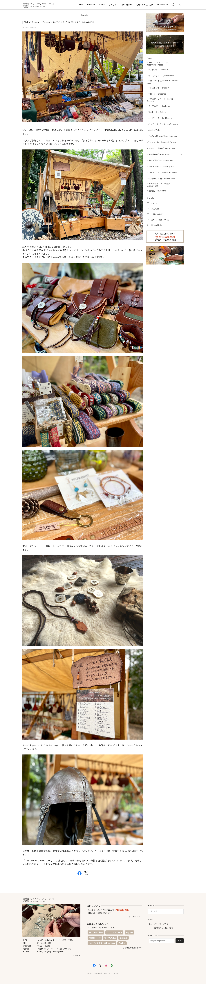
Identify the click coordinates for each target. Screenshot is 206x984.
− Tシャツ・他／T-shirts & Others (161, 142)
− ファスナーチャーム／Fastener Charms (161, 100)
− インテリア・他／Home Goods (161, 179)
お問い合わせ (126, 5)
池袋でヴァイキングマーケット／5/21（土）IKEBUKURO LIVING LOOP (59, 22)
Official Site (162, 5)
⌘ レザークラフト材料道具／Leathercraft (159, 185)
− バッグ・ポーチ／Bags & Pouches (162, 124)
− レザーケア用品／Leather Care (161, 148)
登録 (179, 940)
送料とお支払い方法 (144, 5)
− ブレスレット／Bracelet (158, 88)
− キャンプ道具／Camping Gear (160, 166)
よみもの (112, 5)
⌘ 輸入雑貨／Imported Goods (160, 160)
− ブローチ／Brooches (156, 94)
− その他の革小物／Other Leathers (162, 136)
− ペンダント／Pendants (157, 70)
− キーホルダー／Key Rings (158, 106)
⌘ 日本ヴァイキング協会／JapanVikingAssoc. (158, 63)
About (102, 5)
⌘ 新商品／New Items (156, 191)
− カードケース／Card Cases (159, 118)
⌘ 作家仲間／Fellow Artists (159, 154)
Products (91, 5)
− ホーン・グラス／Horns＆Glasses (162, 173)
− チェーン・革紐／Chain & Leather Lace (162, 82)
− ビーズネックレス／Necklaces (160, 76)
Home (80, 5)
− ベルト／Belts (153, 130)
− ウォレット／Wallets (156, 112)
